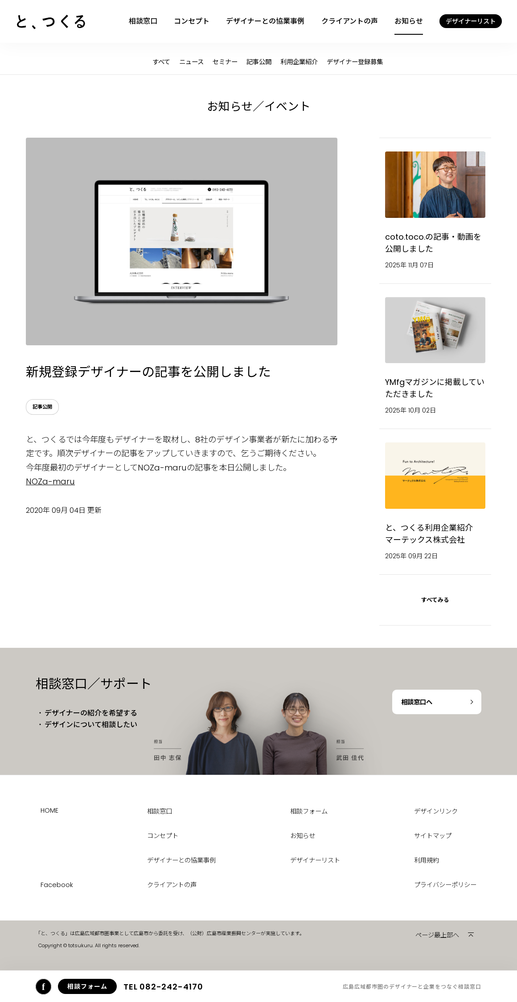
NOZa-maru (50, 481)
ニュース (191, 61)
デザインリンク (436, 811)
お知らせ (408, 21)
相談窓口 (143, 21)
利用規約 (426, 860)
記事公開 (258, 61)
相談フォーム (309, 811)
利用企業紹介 (299, 61)
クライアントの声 (349, 21)
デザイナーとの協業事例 (265, 21)
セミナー (225, 61)
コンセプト (191, 21)
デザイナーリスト (315, 860)
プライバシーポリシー (445, 884)
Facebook (57, 884)
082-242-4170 (163, 987)
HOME (49, 810)
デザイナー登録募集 (355, 61)
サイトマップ (432, 835)
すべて (161, 61)
